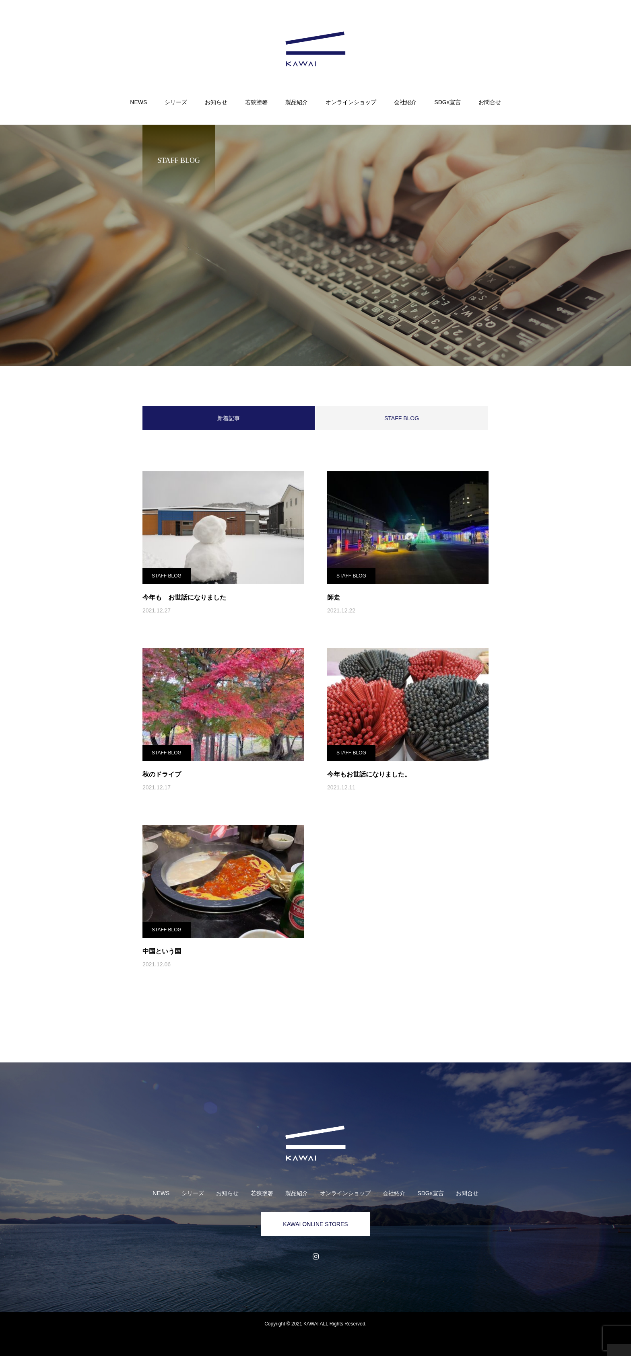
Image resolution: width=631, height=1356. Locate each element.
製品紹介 (296, 102)
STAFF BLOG (401, 418)
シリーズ (176, 102)
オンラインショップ (351, 102)
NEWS (138, 102)
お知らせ (216, 102)
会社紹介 (405, 102)
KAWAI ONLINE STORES (315, 1224)
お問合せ (489, 102)
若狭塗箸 (256, 102)
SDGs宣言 (447, 102)
